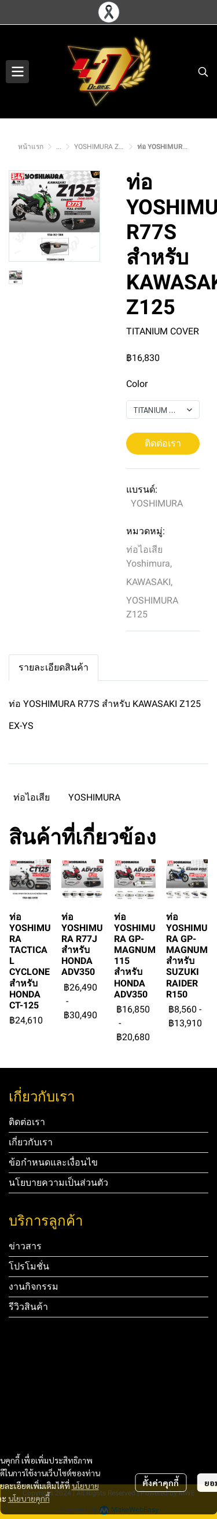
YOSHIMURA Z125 (102, 147)
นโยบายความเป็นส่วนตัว (58, 1182)
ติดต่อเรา (163, 443)
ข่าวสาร (25, 1246)
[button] (203, 72)
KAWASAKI (149, 581)
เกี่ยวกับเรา (31, 1142)
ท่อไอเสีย (31, 797)
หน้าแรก (30, 147)
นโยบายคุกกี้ (29, 1498)
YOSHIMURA (157, 503)
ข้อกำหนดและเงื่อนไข (53, 1162)
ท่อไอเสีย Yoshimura (149, 556)
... (58, 147)
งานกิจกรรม (33, 1286)
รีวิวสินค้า (28, 1306)
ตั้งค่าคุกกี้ (160, 1482)
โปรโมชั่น (29, 1266)
